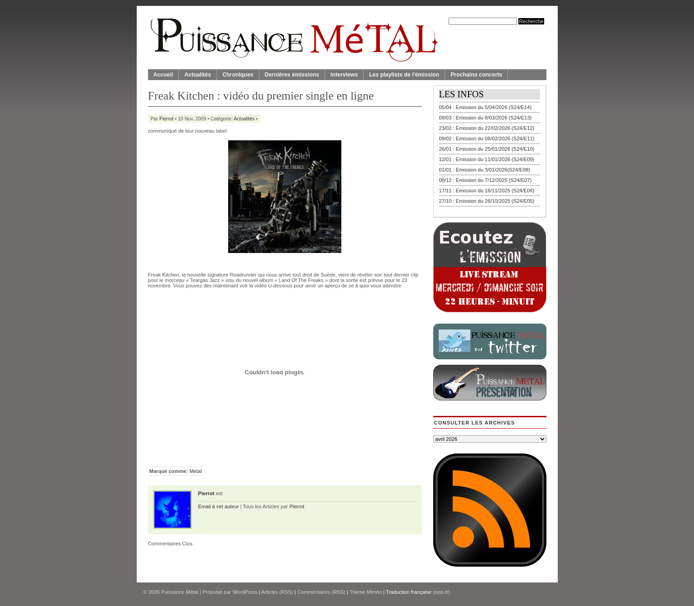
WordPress (245, 592)
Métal (195, 471)
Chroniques (237, 75)
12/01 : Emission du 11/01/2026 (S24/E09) (487, 159)
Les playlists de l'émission (404, 75)
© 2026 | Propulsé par (188, 592)
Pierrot (166, 118)
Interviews (344, 75)
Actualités (197, 75)
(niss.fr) (441, 592)
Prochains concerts (476, 75)
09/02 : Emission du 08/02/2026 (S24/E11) (487, 138)
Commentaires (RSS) (321, 592)
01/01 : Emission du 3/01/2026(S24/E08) (485, 169)
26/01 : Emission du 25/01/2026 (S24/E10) (487, 149)
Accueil (163, 75)
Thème (365, 592)
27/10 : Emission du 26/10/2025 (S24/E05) (487, 201)
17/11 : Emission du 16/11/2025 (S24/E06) (487, 190)
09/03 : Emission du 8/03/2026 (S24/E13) (485, 117)
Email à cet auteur (218, 506)
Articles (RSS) (277, 592)
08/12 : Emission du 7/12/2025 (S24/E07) (485, 180)
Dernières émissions (292, 75)
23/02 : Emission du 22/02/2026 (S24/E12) (487, 128)
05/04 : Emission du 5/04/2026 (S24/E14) (485, 107)
